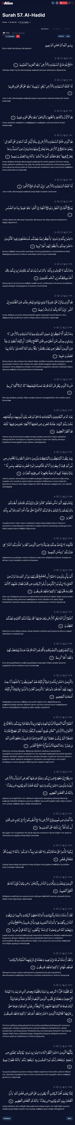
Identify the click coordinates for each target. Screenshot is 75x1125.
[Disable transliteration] (18, 36)
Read (6, 33)
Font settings (18, 33)
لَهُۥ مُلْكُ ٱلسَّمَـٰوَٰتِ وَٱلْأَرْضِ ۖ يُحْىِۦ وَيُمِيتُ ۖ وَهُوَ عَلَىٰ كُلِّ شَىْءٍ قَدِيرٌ (40, 86)
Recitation (45, 29)
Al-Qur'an (13, 22)
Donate (63, 3)
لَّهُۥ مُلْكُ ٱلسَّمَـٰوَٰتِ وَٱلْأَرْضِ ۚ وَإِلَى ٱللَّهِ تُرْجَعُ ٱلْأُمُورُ (48, 186)
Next (68, 36)
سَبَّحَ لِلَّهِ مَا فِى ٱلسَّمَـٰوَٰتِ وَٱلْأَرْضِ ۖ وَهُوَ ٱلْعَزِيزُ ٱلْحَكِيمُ (46, 64)
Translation (57, 29)
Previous (61, 36)
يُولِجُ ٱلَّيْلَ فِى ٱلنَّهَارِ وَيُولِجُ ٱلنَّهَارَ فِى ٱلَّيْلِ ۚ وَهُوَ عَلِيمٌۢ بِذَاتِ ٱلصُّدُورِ (39, 208)
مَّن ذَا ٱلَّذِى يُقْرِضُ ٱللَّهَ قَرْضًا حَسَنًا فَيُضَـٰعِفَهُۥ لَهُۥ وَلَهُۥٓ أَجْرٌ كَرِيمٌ (39, 385)
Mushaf (67, 29)
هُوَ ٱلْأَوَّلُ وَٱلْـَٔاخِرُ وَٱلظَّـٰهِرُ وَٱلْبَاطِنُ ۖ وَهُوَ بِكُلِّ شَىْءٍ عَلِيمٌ (44, 117)
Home (4, 22)
